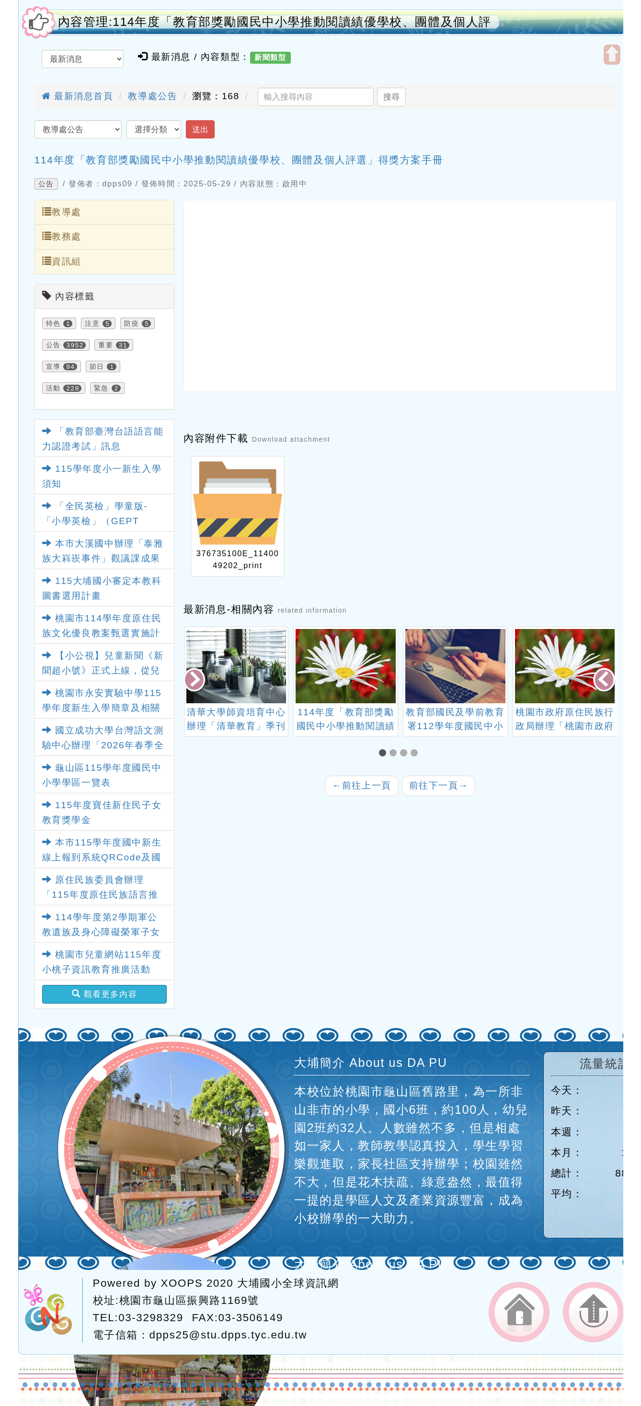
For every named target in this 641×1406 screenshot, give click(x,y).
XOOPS (182, 1283)
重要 (105, 345)
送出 (200, 129)
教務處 (61, 236)
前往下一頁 (439, 785)
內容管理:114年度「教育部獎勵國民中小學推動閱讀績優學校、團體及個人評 (275, 21)
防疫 (131, 323)
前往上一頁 (361, 785)
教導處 (61, 211)
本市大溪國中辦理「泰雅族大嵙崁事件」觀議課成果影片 (103, 558)
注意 (92, 323)
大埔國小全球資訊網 (288, 1283)
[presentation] (194, 681)
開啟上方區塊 (612, 55)
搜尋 (391, 97)
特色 (53, 323)
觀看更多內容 (104, 994)
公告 (46, 184)
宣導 (53, 366)
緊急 (101, 388)
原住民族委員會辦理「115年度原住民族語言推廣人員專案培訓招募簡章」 (101, 894)
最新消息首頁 (78, 96)
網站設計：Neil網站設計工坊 (53, 1310)
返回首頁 (519, 1312)
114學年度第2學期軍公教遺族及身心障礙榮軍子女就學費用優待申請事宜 (101, 931)
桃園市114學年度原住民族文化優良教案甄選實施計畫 (102, 632)
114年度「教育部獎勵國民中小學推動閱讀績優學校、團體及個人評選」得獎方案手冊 (239, 159)
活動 (53, 388)
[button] (384, 753)
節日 (97, 366)
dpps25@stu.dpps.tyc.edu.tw (228, 1335)
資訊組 (61, 261)
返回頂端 (593, 1312)
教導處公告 (152, 96)
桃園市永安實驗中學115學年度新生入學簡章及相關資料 (102, 707)
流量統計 (605, 1063)
